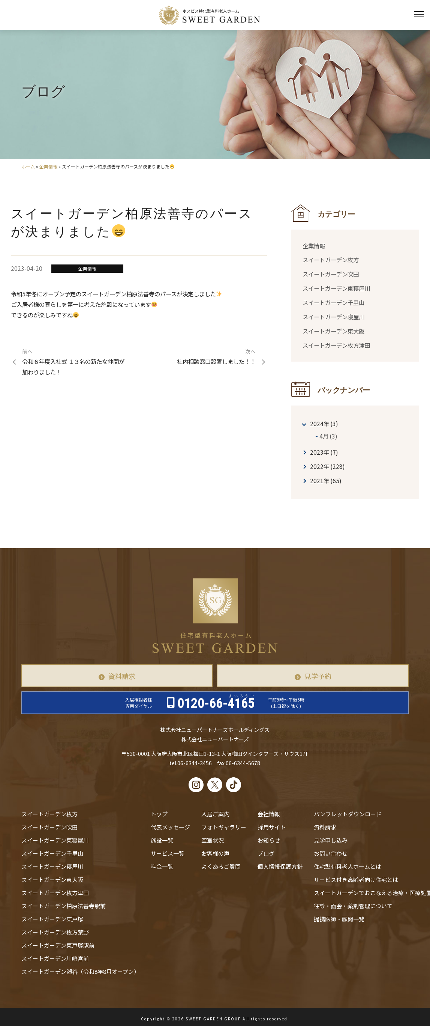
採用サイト (272, 827)
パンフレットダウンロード (348, 814)
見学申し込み (331, 840)
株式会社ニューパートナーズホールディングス (215, 729)
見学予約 (317, 676)
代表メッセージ (170, 827)
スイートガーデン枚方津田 (336, 345)
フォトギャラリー (223, 827)
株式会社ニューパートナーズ (215, 739)
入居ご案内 (215, 814)
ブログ (266, 853)
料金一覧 (162, 866)
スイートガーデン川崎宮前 (55, 958)
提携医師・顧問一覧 (339, 919)
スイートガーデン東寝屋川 (336, 288)
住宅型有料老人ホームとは (347, 866)
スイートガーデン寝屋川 (333, 316)
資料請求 (121, 676)
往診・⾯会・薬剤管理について (353, 906)
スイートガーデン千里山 (333, 302)
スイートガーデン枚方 (331, 259)
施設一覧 (162, 840)
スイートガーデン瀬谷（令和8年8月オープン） (80, 971)
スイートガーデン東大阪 (333, 331)
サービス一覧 (167, 853)
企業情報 (48, 166)
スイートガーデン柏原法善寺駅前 (63, 906)
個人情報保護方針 (280, 866)
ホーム (28, 166)
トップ (159, 814)
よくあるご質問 (221, 866)
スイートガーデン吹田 (331, 274)
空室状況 (212, 840)
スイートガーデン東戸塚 (52, 919)
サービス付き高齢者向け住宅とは (356, 879)
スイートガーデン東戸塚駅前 (57, 945)
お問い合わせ (331, 853)
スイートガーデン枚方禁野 (55, 932)
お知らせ (269, 840)
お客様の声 (215, 853)
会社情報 (269, 814)
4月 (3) (328, 436)
